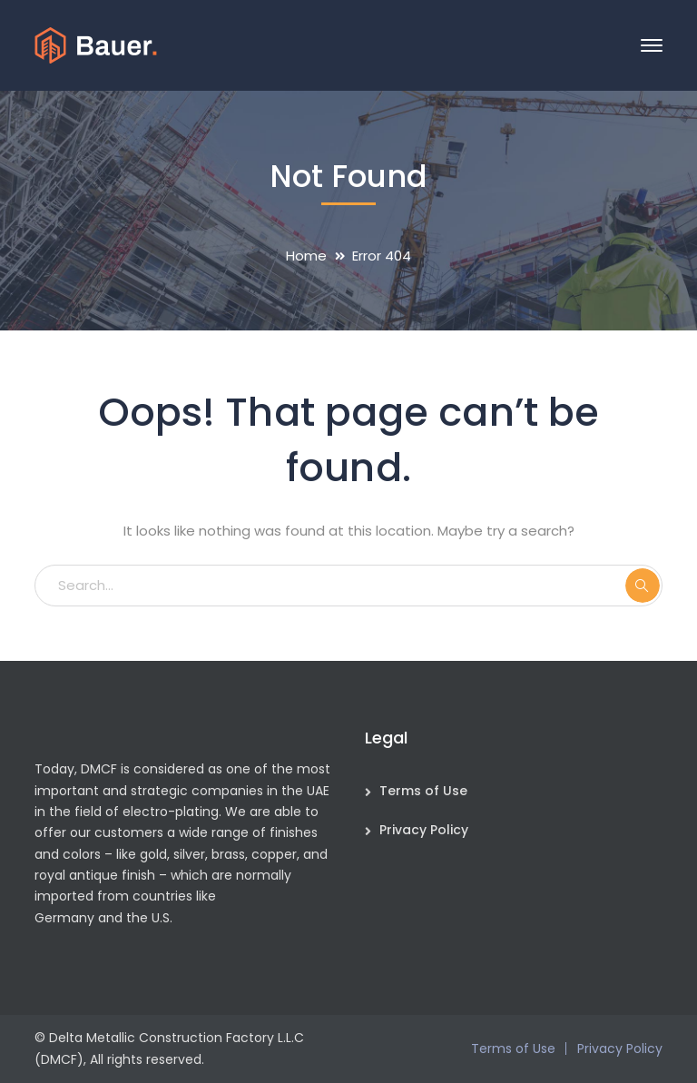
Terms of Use (423, 791)
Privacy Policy (423, 830)
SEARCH (642, 585)
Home (306, 255)
